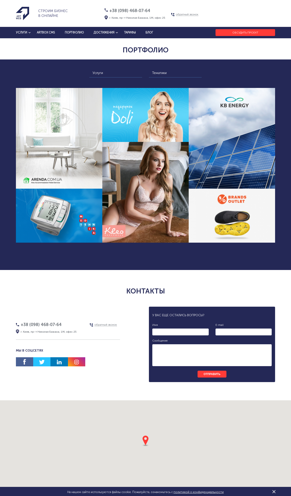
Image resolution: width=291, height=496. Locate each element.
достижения (104, 32)
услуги (21, 32)
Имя (155, 324)
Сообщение (160, 340)
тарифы (130, 32)
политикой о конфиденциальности (198, 492)
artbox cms (46, 32)
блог (149, 32)
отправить (211, 374)
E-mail (219, 324)
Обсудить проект (245, 32)
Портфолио (74, 32)
